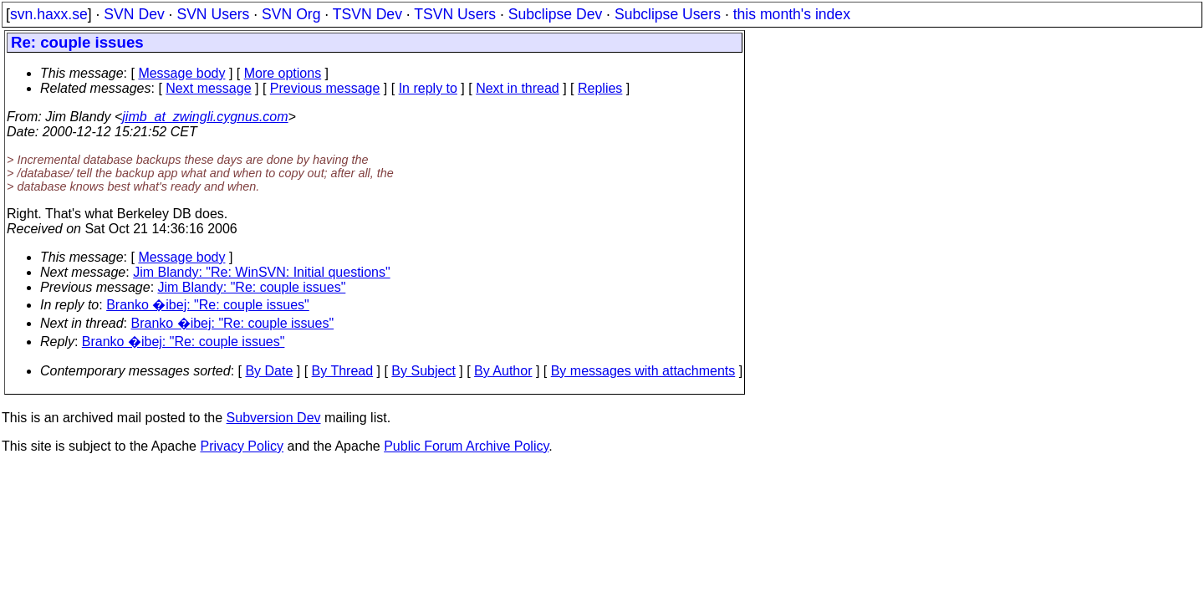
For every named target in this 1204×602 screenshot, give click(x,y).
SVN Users (212, 14)
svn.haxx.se (49, 14)
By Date (269, 371)
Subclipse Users (668, 14)
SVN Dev (134, 14)
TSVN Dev (367, 14)
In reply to (428, 88)
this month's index (791, 14)
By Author (503, 371)
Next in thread (517, 88)
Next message (208, 88)
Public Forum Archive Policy (466, 446)
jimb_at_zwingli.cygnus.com (205, 117)
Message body (181, 73)
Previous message (325, 88)
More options (283, 73)
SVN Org (291, 14)
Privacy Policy (241, 446)
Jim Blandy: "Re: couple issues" (252, 287)
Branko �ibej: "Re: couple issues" (207, 305)
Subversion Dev (274, 418)
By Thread (343, 371)
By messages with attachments (643, 371)
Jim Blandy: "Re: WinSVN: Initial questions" (261, 272)
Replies (600, 88)
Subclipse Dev (555, 14)
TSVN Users (455, 14)
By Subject (423, 371)
